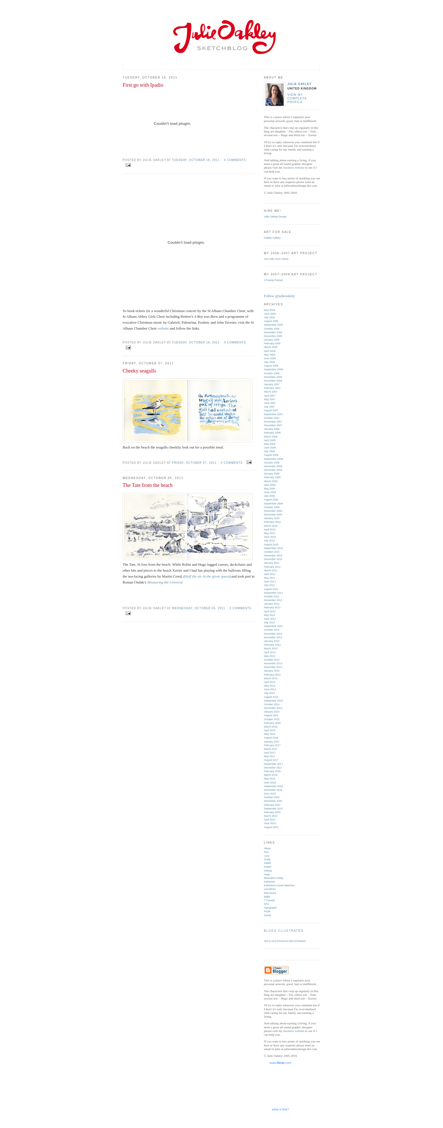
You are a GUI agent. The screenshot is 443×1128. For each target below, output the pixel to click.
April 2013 (269, 652)
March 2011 (270, 570)
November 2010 (273, 555)
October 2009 (271, 507)
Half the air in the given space (207, 576)
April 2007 (269, 395)
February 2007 (272, 388)
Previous (282, 941)
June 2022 (270, 823)
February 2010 (272, 522)
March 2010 (270, 525)
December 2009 (273, 514)
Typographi (270, 907)
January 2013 (271, 641)
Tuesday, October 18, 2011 (196, 160)
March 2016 (270, 726)
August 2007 (271, 410)
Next (291, 941)
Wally (267, 896)
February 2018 (272, 771)
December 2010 (273, 559)
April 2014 (269, 682)
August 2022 (271, 827)
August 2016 (271, 737)
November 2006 (273, 377)
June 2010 (270, 536)
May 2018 (269, 778)
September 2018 (273, 786)
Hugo (267, 874)
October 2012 (271, 629)
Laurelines (270, 889)
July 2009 (269, 496)
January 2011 (271, 562)
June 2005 (270, 313)
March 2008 (270, 436)
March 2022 (270, 816)
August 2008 (271, 455)
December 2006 (273, 380)
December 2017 (273, 767)
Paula (267, 911)
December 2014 (273, 708)
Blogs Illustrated (283, 930)
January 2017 (271, 741)
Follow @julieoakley (279, 296)
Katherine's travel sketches (279, 885)
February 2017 (272, 745)
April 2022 (269, 819)
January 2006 (271, 339)
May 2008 (269, 444)
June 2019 (270, 793)
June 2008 (270, 447)
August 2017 (271, 760)
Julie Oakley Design (275, 216)
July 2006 (269, 362)
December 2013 (273, 667)
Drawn (267, 866)
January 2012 (271, 603)
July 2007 (269, 406)
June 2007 (270, 403)
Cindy (267, 859)
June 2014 (270, 689)
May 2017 (269, 756)
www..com (280, 1062)
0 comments (235, 342)
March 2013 (270, 648)
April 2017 (269, 752)
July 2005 (269, 317)
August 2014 (271, 697)
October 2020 (271, 797)
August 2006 (271, 365)
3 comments (240, 608)
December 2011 (273, 600)
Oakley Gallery (272, 237)
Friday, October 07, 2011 (194, 462)
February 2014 (272, 674)
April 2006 (269, 351)
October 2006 (271, 373)
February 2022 (272, 812)
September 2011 (273, 592)
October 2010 (271, 551)
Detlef (267, 863)
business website (293, 167)
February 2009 (272, 477)
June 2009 (270, 492)
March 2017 (270, 749)
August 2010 (271, 544)
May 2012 (269, 615)
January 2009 (271, 473)
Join (266, 941)
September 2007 (273, 414)
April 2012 (269, 611)
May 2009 (269, 488)
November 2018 (273, 790)
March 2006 (270, 347)
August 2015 (271, 715)
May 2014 (269, 685)
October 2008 (271, 462)
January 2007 (271, 384)
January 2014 (271, 670)
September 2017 (273, 764)
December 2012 (273, 637)
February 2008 (272, 432)
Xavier (267, 915)
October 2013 (271, 659)
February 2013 (272, 644)
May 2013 (269, 656)
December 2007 (273, 425)
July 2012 (269, 622)
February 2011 (272, 566)
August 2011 (271, 589)
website (163, 328)
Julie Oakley (299, 84)
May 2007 (269, 399)
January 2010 (271, 518)
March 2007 (270, 391)
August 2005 (271, 321)
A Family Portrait (273, 280)
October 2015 (271, 719)
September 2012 (273, 626)
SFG (266, 904)
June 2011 (270, 581)
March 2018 (270, 775)
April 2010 (269, 529)
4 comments (235, 160)
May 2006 (269, 354)
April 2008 (269, 440)
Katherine (269, 881)
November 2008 (273, 466)
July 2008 (269, 451)
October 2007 (271, 418)
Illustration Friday (273, 878)
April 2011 (269, 574)
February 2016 (272, 723)
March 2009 (270, 481)
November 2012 (273, 633)
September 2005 (273, 324)
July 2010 (269, 540)
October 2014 (271, 704)
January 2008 (271, 429)
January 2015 (271, 711)
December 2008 (273, 470)
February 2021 (272, 804)
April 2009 (269, 485)
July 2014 (269, 693)
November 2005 (273, 332)
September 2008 (273, 459)
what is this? (280, 1109)
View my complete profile (297, 98)
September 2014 (273, 700)
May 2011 (269, 577)
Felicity (268, 870)
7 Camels (269, 900)
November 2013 (273, 663)
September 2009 (273, 503)
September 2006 (273, 369)
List (273, 941)
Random (301, 941)
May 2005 (269, 310)
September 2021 (273, 808)
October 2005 (271, 328)
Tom (266, 852)
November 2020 (273, 801)
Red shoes (270, 893)
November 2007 (273, 421)
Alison (267, 848)
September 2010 (273, 548)
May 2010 (269, 533)
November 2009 (273, 510)
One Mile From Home (276, 259)
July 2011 (269, 585)
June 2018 (270, 782)
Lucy (266, 855)
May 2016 (269, 734)
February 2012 (272, 607)
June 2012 (270, 618)
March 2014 (270, 678)
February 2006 (272, 343)
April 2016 (269, 730)
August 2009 (271, 499)
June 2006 (270, 358)
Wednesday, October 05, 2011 (198, 608)
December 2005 (273, 336)
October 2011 (271, 596)
